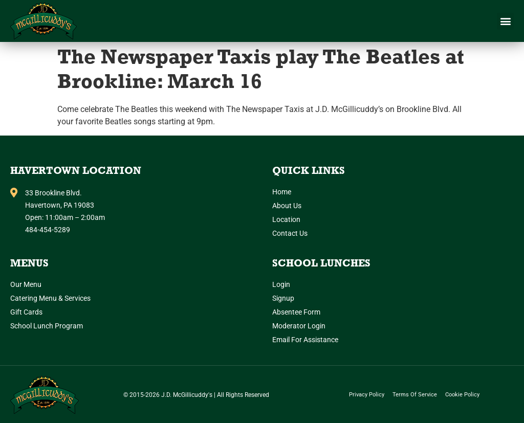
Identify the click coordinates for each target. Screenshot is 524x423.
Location (286, 219)
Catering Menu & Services (50, 298)
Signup (283, 298)
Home (281, 192)
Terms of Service (414, 394)
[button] (505, 21)
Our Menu (25, 284)
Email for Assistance (305, 340)
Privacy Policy (366, 394)
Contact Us (290, 233)
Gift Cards (26, 312)
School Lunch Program (46, 326)
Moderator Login (298, 326)
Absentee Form (296, 312)
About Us (286, 206)
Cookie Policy (462, 394)
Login (281, 284)
